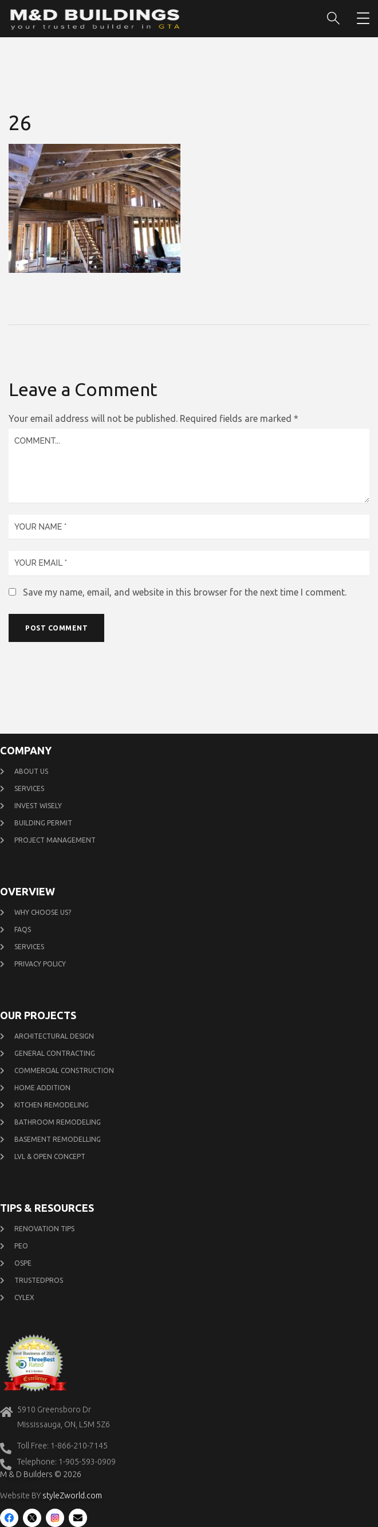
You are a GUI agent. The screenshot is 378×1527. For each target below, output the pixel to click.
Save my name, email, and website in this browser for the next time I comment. (184, 592)
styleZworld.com (72, 1495)
